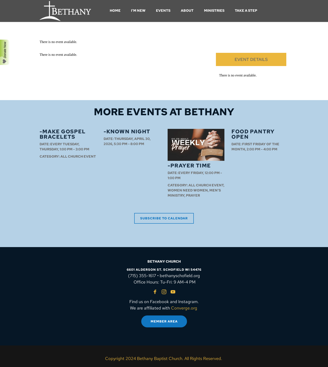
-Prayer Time (189, 165)
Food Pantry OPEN (252, 134)
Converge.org (184, 308)
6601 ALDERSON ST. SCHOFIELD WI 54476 (164, 270)
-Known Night (127, 131)
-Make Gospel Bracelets (63, 134)
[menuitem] (115, 10)
